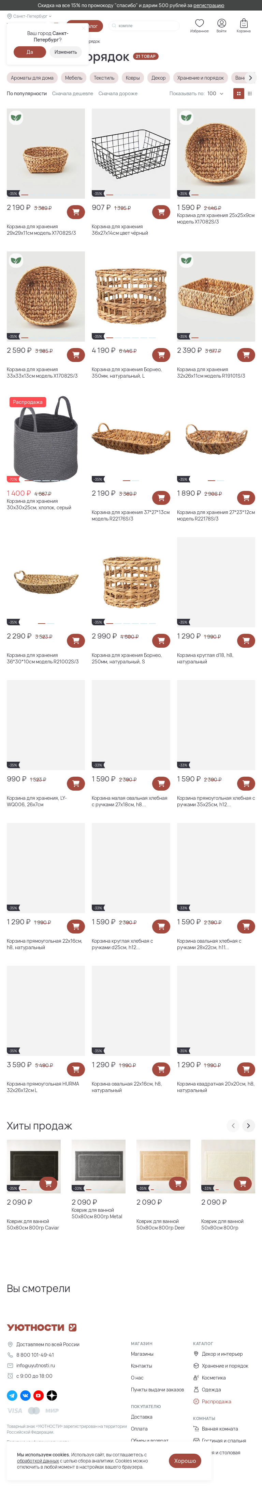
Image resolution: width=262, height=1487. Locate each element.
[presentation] (251, 78)
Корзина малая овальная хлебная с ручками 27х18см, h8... (130, 801)
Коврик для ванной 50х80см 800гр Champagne (222, 1224)
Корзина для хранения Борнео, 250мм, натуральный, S (127, 658)
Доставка (141, 1417)
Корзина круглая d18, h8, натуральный (205, 658)
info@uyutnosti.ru (31, 1365)
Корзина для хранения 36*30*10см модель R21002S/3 (43, 658)
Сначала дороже (118, 93)
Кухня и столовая (217, 1452)
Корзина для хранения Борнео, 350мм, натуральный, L (127, 372)
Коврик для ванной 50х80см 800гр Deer (160, 1224)
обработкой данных (38, 1461)
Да (30, 52)
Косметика (209, 1377)
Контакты (141, 1365)
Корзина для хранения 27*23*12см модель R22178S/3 (216, 515)
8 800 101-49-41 (30, 1355)
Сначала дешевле (72, 93)
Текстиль (104, 78)
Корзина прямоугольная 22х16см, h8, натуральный (45, 944)
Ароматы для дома (32, 78)
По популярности (27, 93)
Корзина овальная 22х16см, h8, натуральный (127, 1086)
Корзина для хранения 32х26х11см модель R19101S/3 (211, 372)
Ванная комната (215, 1428)
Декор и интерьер (218, 1354)
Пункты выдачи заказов (157, 1389)
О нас (137, 1377)
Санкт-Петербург (30, 16)
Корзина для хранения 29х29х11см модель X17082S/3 (41, 229)
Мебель (73, 78)
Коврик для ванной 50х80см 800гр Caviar (33, 1224)
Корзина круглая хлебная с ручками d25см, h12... (122, 944)
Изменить (66, 52)
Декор (158, 78)
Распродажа (212, 1401)
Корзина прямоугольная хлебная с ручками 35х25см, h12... (216, 801)
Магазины (142, 1354)
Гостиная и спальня (219, 1440)
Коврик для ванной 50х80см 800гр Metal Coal (97, 1213)
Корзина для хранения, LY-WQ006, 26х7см (37, 801)
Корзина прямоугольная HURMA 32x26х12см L (43, 1086)
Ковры (133, 78)
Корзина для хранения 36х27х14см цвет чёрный (120, 229)
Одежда (207, 1389)
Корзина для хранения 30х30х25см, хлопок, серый (39, 504)
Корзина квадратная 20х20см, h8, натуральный (216, 1086)
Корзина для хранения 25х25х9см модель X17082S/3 (215, 218)
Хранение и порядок (200, 78)
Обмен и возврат (150, 1440)
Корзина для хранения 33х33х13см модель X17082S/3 (42, 372)
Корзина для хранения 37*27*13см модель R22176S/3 (131, 515)
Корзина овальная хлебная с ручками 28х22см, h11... (209, 944)
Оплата (139, 1428)
